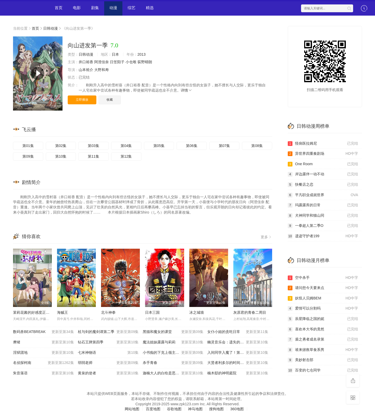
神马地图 (195, 409)
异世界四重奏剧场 (323, 153)
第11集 (93, 156)
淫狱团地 (43, 352)
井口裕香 (86, 62)
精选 (150, 7)
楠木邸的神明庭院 (237, 373)
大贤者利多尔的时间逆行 (237, 362)
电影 (77, 7)
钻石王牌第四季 (108, 342)
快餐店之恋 (323, 184)
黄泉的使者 (108, 373)
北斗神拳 (108, 312)
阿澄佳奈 (101, 62)
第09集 (28, 156)
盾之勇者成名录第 (323, 339)
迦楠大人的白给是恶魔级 (173, 373)
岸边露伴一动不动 (323, 174)
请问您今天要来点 (323, 288)
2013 (142, 54)
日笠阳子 (117, 62)
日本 (115, 54)
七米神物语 (108, 352)
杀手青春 (173, 362)
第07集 (224, 146)
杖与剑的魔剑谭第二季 (108, 332)
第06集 (191, 146)
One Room (323, 164)
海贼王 (62, 312)
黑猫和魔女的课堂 (173, 332)
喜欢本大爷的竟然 (323, 329)
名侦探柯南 (43, 362)
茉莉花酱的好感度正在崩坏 (35, 312)
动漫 (113, 7)
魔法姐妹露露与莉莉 (173, 342)
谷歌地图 (174, 409)
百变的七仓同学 (323, 370)
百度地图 (153, 409)
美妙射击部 (323, 360)
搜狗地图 (216, 409)
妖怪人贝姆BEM (323, 298)
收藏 (110, 99)
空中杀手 (323, 277)
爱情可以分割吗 (323, 308)
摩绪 (43, 342)
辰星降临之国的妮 (323, 319)
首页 (59, 7)
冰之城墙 (196, 312)
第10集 (61, 156)
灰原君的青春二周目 (249, 312)
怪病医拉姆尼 (323, 143)
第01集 (28, 146)
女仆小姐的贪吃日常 (237, 332)
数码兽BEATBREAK (43, 332)
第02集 (61, 146)
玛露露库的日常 (323, 205)
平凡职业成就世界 (323, 195)
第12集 (126, 156)
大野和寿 (101, 70)
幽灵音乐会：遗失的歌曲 (237, 342)
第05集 (159, 146)
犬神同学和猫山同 (323, 215)
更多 (266, 237)
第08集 (257, 146)
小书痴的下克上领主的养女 (173, 352)
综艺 (131, 7)
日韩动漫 (50, 28)
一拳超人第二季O (323, 225)
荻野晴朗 (145, 62)
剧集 (95, 7)
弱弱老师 (108, 362)
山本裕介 (86, 70)
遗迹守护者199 (323, 236)
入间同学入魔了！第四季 (237, 352)
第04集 (126, 146)
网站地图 (132, 409)
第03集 (93, 146)
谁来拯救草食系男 (323, 349)
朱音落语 (43, 373)
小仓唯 (131, 62)
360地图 (236, 409)
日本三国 (152, 312)
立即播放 (82, 99)
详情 (186, 90)
